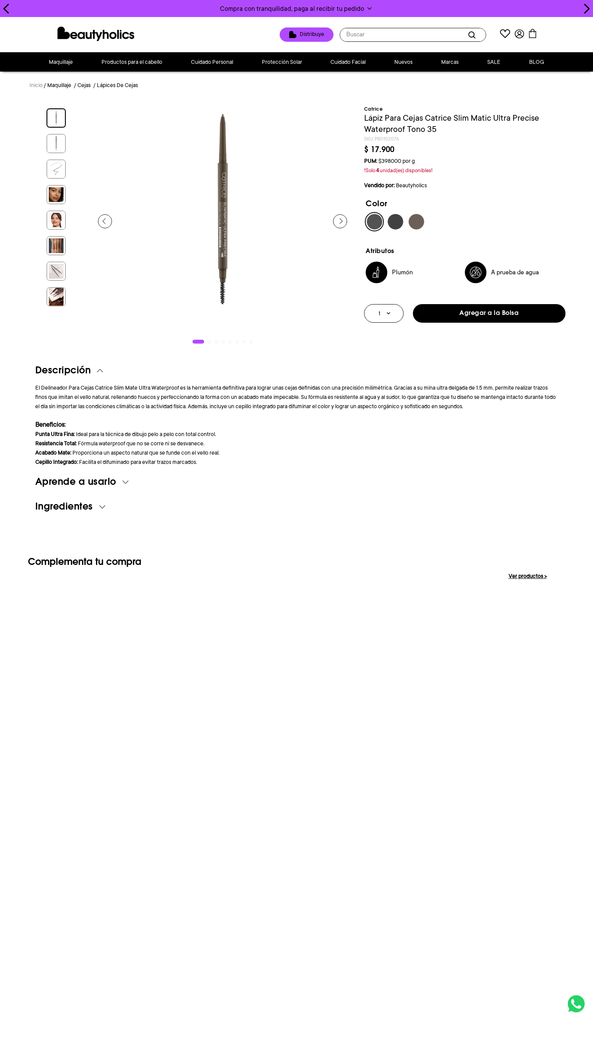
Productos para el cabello (131, 62)
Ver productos (528, 576)
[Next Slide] (586, 9)
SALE (493, 62)
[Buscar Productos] (473, 34)
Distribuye (312, 34)
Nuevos (403, 62)
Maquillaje (61, 62)
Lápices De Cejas (117, 85)
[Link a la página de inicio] (36, 86)
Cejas (84, 85)
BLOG (536, 62)
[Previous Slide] (6, 9)
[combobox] (412, 35)
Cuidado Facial (348, 62)
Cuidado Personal (212, 62)
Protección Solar (282, 62)
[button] (296, 8)
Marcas (450, 62)
